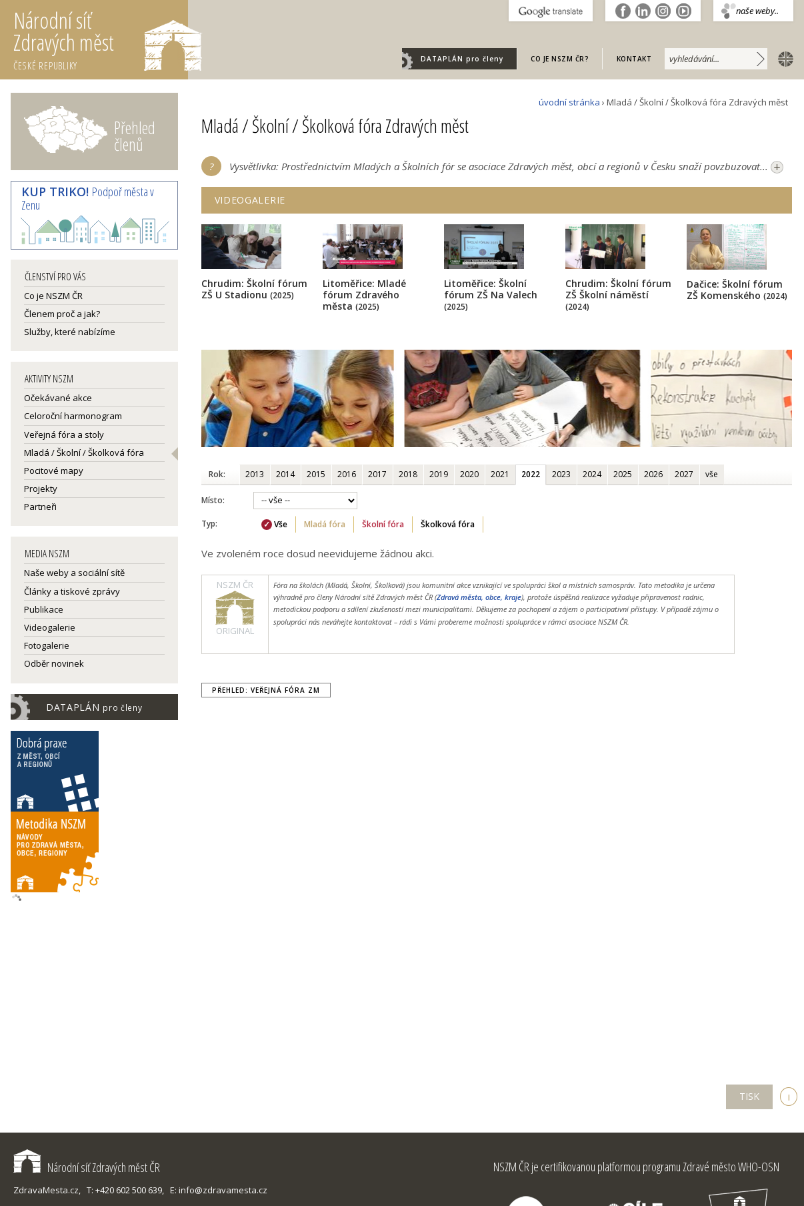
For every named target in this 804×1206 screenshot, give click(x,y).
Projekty (40, 489)
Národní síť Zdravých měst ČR (86, 1167)
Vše (280, 524)
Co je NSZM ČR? (560, 58)
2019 (438, 474)
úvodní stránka (569, 102)
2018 (408, 474)
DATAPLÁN (462, 58)
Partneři (40, 507)
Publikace (43, 609)
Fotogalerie (46, 645)
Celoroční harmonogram (73, 416)
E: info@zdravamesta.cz (218, 1190)
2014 (285, 474)
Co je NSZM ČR (53, 296)
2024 (592, 474)
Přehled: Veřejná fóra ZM (266, 690)
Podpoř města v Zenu (87, 198)
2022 (530, 474)
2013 (254, 474)
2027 (684, 474)
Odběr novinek (54, 663)
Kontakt (634, 58)
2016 (346, 474)
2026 (653, 474)
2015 (316, 474)
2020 (469, 474)
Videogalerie (49, 627)
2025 (622, 474)
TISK (749, 1096)
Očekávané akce (58, 398)
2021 (500, 474)
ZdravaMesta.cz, (47, 1190)
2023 (561, 474)
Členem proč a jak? (62, 314)
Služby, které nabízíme (69, 332)
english (782, 58)
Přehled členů (134, 136)
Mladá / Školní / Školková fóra (84, 452)
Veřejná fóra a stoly (64, 434)
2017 (377, 474)
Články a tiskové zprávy (72, 591)
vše (711, 474)
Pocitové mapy (53, 471)
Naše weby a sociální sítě (74, 573)
